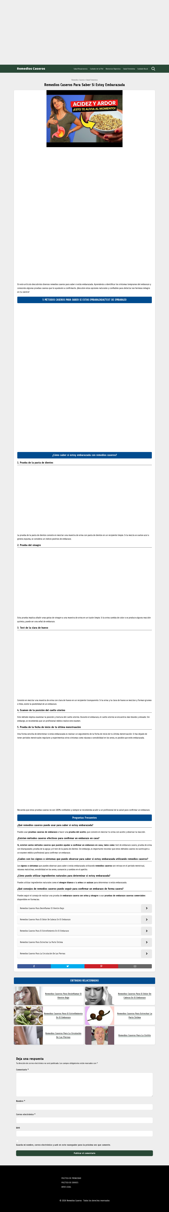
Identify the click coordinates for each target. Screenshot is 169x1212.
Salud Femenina (129, 69)
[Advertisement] (21, 31)
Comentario (22, 1069)
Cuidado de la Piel (96, 69)
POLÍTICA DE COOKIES (69, 1182)
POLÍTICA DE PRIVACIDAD (71, 1178)
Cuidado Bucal (142, 69)
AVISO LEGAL (66, 1187)
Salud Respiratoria (80, 69)
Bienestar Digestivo (113, 69)
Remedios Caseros (31, 69)
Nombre (20, 1101)
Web (18, 1127)
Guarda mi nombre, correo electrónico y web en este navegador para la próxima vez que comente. (63, 1145)
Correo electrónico (26, 1114)
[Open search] (153, 69)
